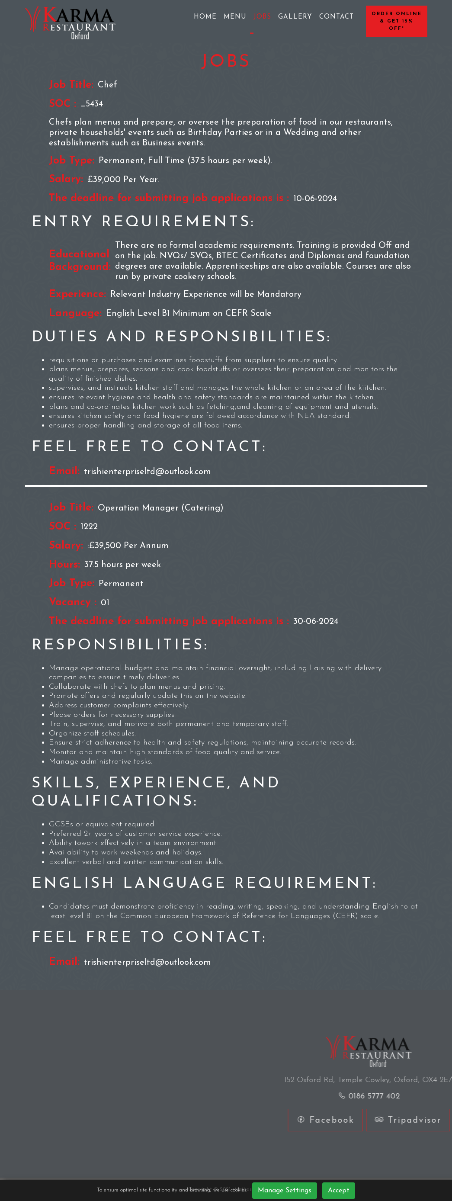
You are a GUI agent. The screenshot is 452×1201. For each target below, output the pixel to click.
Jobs (262, 17)
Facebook (394, 1120)
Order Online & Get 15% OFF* (397, 21)
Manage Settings (284, 1190)
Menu (235, 17)
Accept (338, 1190)
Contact (336, 17)
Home (205, 17)
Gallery (295, 17)
